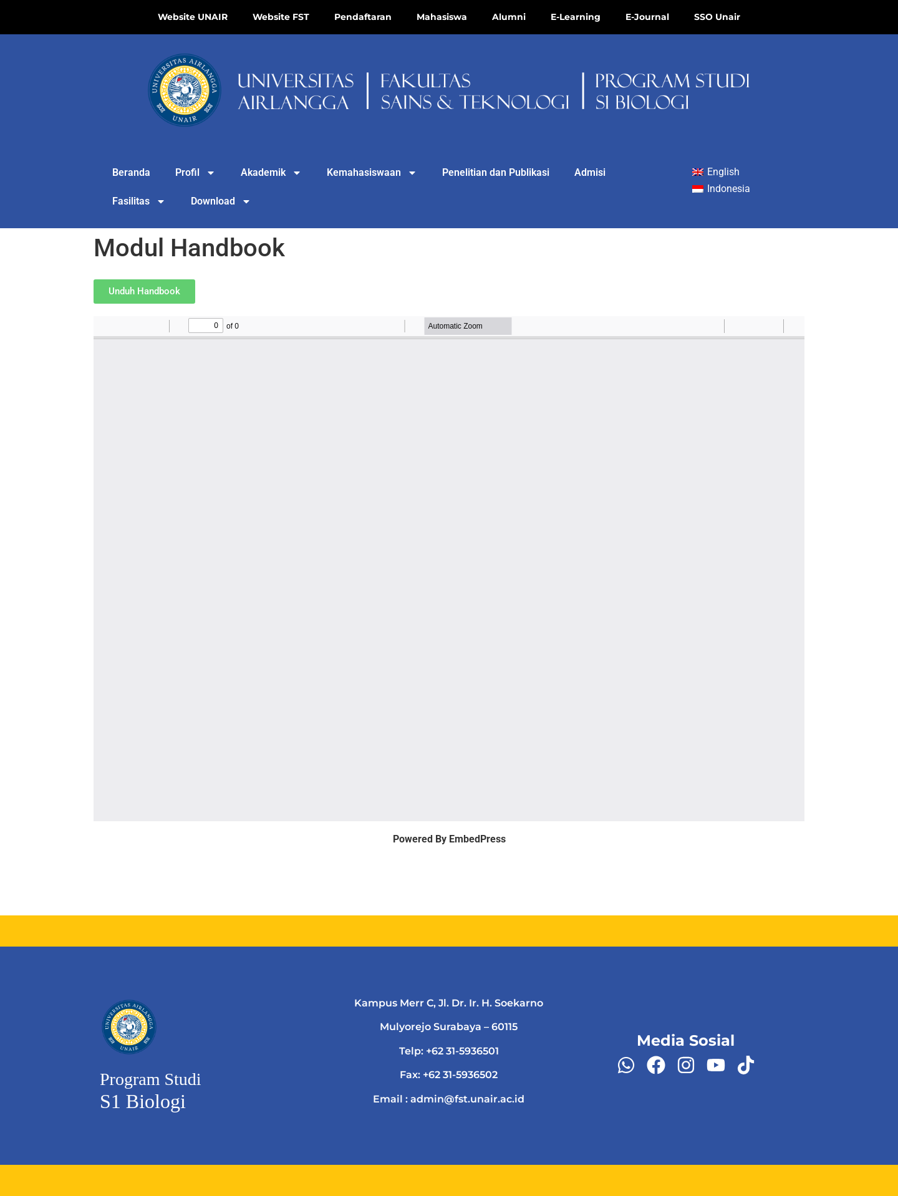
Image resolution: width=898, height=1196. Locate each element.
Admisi (590, 172)
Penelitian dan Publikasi (495, 172)
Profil (195, 173)
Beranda (131, 172)
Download (221, 201)
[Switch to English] (716, 172)
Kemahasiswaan (372, 173)
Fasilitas (139, 201)
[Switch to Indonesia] (721, 189)
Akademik (271, 173)
